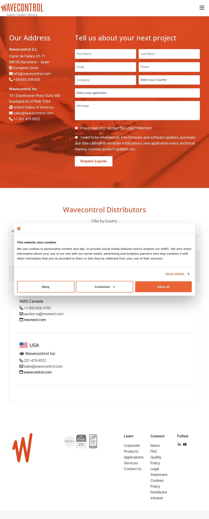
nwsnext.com (35, 320)
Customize (105, 286)
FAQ (153, 451)
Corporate (132, 445)
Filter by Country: (104, 221)
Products (131, 451)
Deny (45, 286)
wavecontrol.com (38, 372)
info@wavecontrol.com (32, 74)
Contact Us (133, 469)
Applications (134, 457)
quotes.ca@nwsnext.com (43, 314)
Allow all (163, 286)
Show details (175, 274)
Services (131, 463)
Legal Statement (139, 128)
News (155, 445)
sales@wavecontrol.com (33, 113)
